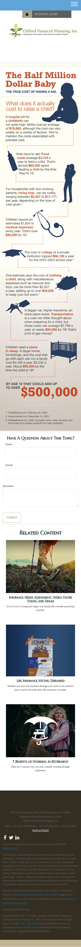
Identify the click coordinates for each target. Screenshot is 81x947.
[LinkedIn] (17, 836)
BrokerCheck (10, 848)
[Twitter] (11, 836)
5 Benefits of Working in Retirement (40, 761)
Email (8, 465)
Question (8, 485)
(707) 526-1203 (29, 923)
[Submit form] (12, 518)
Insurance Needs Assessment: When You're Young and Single (40, 599)
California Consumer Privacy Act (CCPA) (35, 894)
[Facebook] (5, 836)
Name (8, 444)
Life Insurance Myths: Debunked (41, 680)
